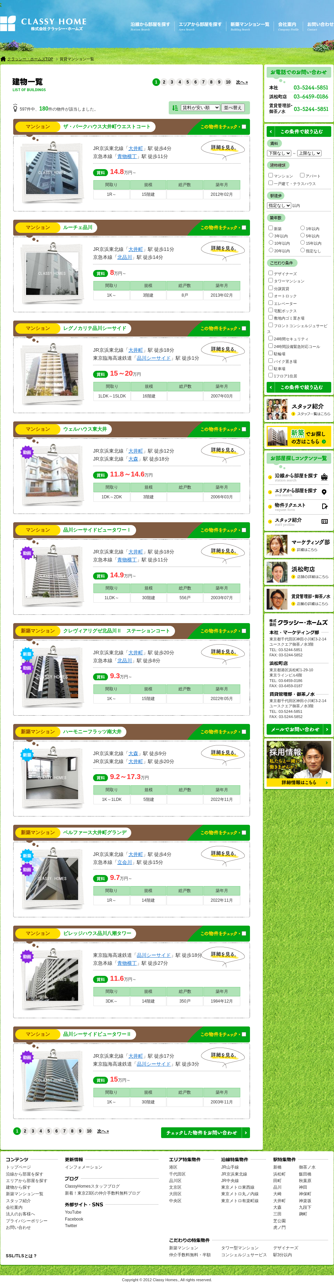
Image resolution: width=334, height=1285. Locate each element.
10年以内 (279, 242)
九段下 (305, 1207)
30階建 (148, 597)
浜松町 (279, 1174)
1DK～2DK (111, 497)
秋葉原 (305, 1180)
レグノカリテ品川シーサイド (94, 328)
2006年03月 (222, 497)
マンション (280, 175)
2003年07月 (222, 597)
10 (228, 82)
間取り (111, 184)
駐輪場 (276, 353)
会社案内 (14, 1207)
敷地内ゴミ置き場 (286, 317)
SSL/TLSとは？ (21, 1255)
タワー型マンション (240, 1247)
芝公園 (279, 1220)
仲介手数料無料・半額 (190, 1254)
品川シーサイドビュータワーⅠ (97, 530)
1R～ (111, 194)
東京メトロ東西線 (237, 1187)
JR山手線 (230, 1167)
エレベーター (282, 303)
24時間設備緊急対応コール (294, 346)
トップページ (18, 1167)
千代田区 (177, 1174)
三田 (277, 1214)
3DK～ (112, 1001)
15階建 (148, 194)
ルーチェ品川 (77, 227)
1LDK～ (112, 597)
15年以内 (311, 242)
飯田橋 (305, 1174)
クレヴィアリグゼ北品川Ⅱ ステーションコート (116, 630)
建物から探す (18, 1187)
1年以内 (309, 228)
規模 (148, 184)
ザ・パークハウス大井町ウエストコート (107, 126)
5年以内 (309, 235)
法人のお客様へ (20, 1214)
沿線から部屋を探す (24, 1174)
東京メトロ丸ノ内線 (240, 1193)
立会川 (124, 862)
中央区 (175, 1200)
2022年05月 (222, 698)
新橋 (277, 1167)
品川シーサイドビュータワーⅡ (97, 1034)
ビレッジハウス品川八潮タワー (97, 933)
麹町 (303, 1214)
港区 (173, 1167)
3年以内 (278, 235)
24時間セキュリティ (288, 338)
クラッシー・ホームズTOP (30, 59)
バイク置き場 (282, 361)
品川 (277, 1187)
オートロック (282, 295)
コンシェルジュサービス (244, 1254)
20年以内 (279, 250)
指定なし (310, 250)
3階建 (148, 295)
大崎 (277, 1193)
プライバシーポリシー (27, 1220)
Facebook (74, 1219)
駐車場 (276, 368)
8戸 (185, 295)
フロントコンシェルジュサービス (297, 328)
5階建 (148, 799)
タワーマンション (286, 280)
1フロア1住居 (282, 375)
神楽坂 (305, 1200)
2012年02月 (222, 194)
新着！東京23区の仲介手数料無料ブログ (102, 1193)
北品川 (124, 257)
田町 (277, 1180)
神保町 (305, 1193)
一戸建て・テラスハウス (292, 183)
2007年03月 (222, 396)
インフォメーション (83, 1167)
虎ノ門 (279, 1227)
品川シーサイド (154, 358)
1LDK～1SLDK (112, 396)
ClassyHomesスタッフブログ (92, 1186)
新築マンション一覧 (24, 1193)
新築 (275, 228)
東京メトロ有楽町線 (240, 1200)
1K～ (111, 295)
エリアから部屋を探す (27, 1180)
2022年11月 (222, 799)
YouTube (73, 1212)
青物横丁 (127, 156)
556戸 (185, 597)
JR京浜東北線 (234, 1174)
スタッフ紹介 (18, 1200)
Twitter (71, 1225)
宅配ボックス (282, 310)
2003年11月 (222, 1102)
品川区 (175, 1180)
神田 (303, 1187)
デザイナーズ (282, 273)
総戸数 (184, 184)
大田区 (175, 1193)
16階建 (148, 396)
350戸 (185, 1001)
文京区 (175, 1187)
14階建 (148, 900)
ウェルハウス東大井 (85, 429)
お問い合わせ (18, 1227)
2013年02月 (222, 295)
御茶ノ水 (307, 1167)
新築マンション (183, 1247)
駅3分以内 (282, 1254)
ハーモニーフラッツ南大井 (92, 731)
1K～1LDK (112, 799)
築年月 (222, 184)
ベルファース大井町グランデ (94, 832)
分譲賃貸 (278, 288)
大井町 (135, 148)
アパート (310, 175)
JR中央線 (230, 1180)
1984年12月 (222, 1001)
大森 (133, 459)
